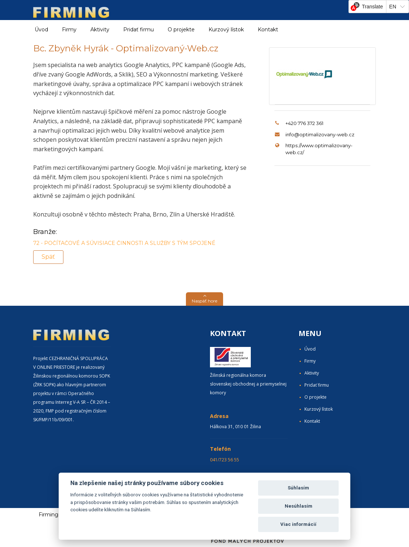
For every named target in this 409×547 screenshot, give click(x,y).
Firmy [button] (69, 29)
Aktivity (311, 373)
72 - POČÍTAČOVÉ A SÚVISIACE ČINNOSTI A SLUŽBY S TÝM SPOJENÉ (124, 243)
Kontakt (268, 29)
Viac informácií (298, 524)
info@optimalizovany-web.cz (319, 134)
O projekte (181, 29)
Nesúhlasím (298, 506)
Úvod (41, 29)
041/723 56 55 (224, 460)
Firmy (310, 361)
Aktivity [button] (99, 29)
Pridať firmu (138, 29)
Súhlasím (298, 488)
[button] (204, 299)
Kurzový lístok (226, 29)
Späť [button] (48, 256)
